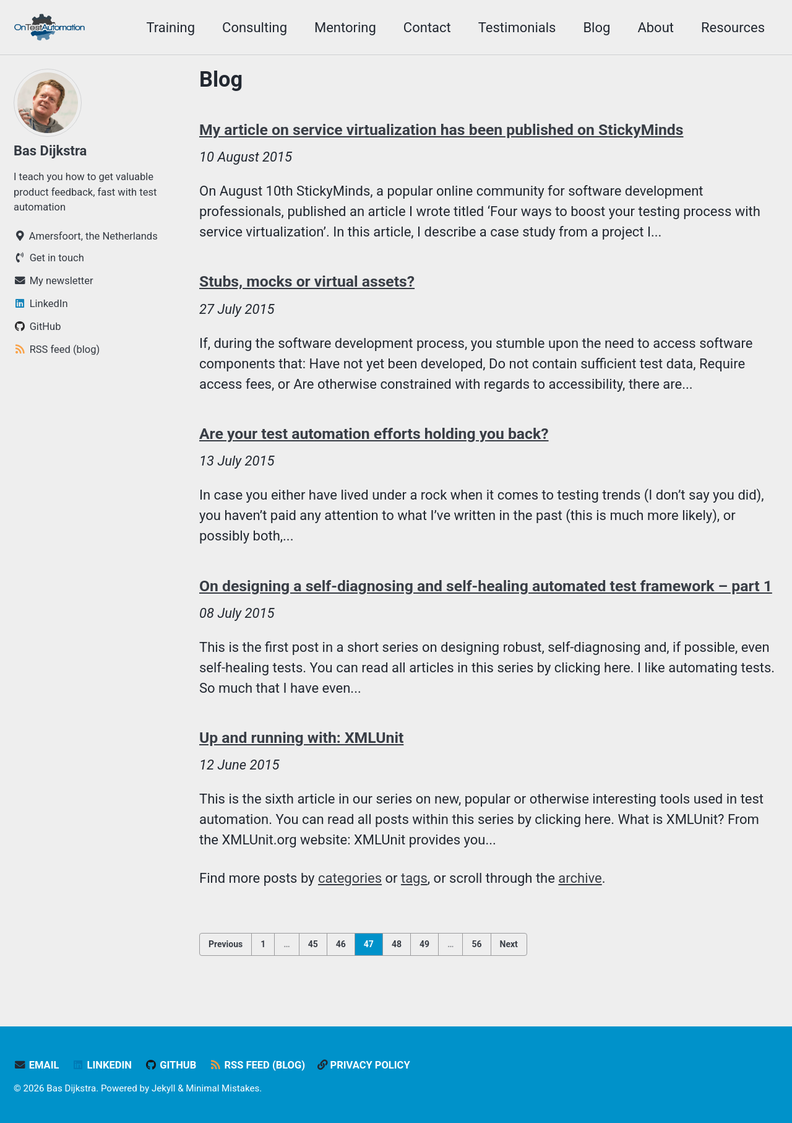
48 (397, 944)
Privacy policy (364, 1065)
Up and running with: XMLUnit (301, 738)
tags (414, 878)
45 (313, 944)
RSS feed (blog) (257, 1065)
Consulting (254, 27)
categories (350, 878)
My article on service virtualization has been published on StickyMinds (441, 130)
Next (509, 944)
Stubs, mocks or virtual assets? (307, 281)
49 (424, 944)
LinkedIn (102, 1065)
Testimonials (517, 27)
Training (170, 27)
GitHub (170, 1065)
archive (580, 878)
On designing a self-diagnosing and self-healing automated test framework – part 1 (485, 586)
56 (476, 944)
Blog (596, 27)
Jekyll (164, 1088)
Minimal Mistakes (222, 1088)
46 (341, 944)
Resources (733, 27)
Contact (427, 27)
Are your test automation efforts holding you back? (374, 434)
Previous (226, 944)
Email (36, 1065)
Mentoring (345, 27)
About (655, 27)
